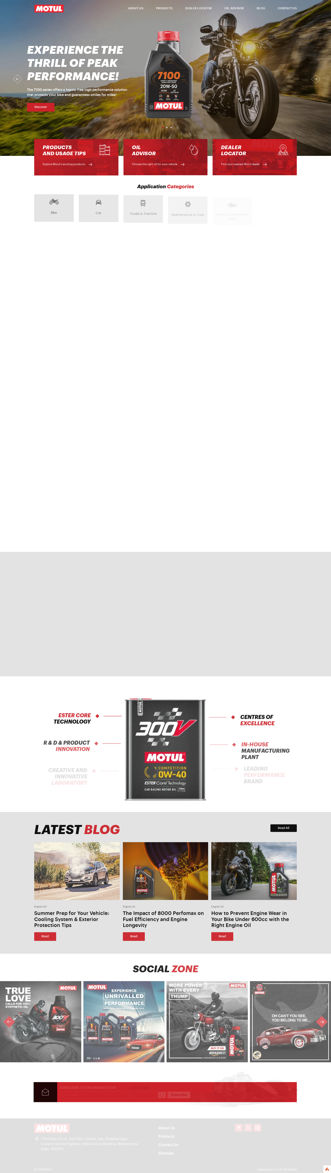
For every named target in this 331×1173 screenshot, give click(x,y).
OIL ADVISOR (234, 8)
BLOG (261, 8)
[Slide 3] (170, 127)
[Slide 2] (165, 127)
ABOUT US (135, 8)
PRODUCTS (164, 8)
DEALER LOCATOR (198, 8)
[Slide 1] (161, 127)
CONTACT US (287, 8)
